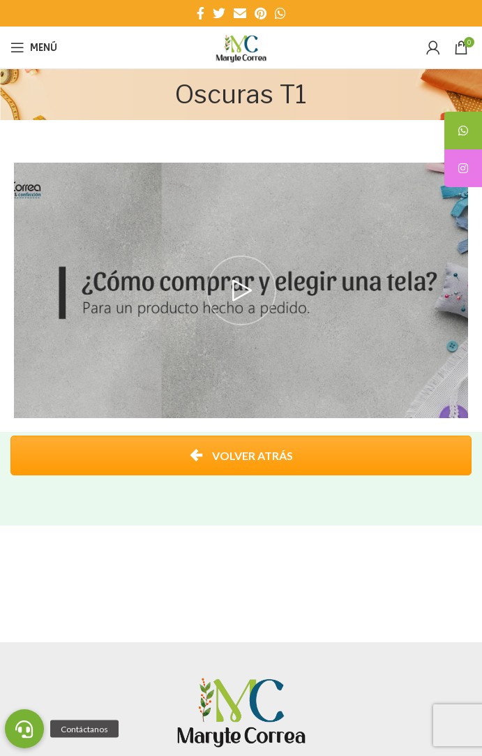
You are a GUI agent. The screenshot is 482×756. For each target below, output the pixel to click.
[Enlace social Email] (239, 13)
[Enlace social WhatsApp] (280, 13)
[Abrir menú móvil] (33, 47)
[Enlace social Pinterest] (260, 13)
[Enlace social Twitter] (219, 13)
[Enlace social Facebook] (201, 13)
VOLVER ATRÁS (241, 455)
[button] (24, 728)
